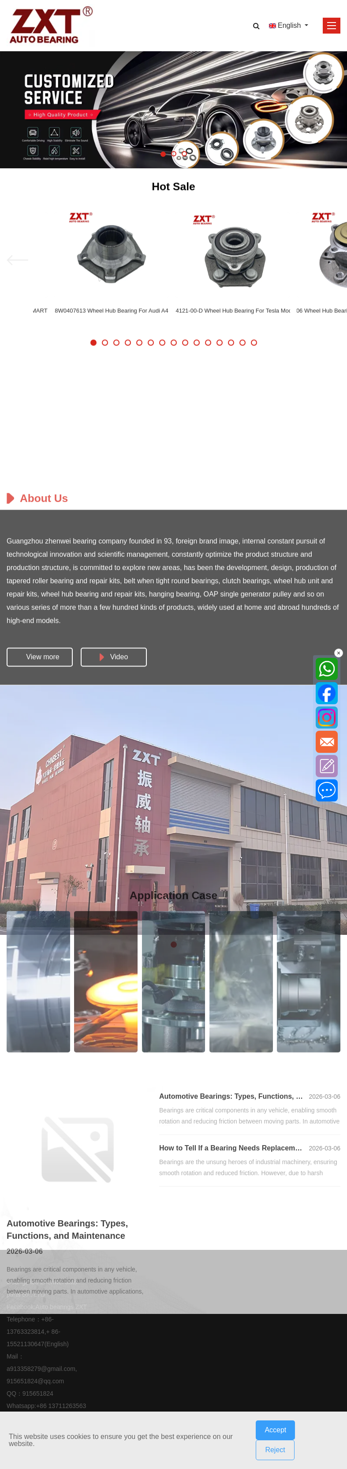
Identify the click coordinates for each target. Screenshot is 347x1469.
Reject (275, 1450)
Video (114, 958)
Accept (275, 1430)
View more (42, 958)
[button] (163, 154)
